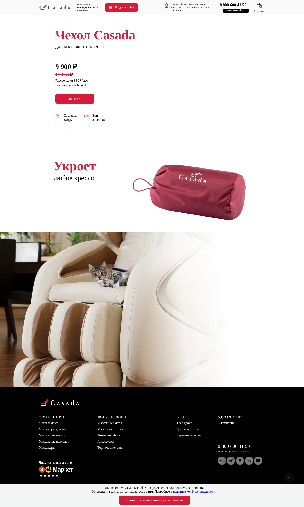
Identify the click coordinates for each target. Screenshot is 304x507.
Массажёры (47, 447)
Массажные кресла (52, 417)
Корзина (259, 9)
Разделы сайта (121, 7)
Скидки (182, 417)
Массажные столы (110, 429)
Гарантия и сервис (189, 435)
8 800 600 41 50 (234, 446)
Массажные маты (109, 423)
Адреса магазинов (230, 417)
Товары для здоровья (112, 417)
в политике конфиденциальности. (194, 491)
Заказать (75, 98)
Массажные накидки (53, 435)
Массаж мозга (48, 423)
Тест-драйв (184, 423)
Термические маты (110, 447)
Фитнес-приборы (109, 435)
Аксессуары (105, 441)
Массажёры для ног (52, 429)
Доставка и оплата (189, 429)
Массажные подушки (54, 441)
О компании (226, 423)
